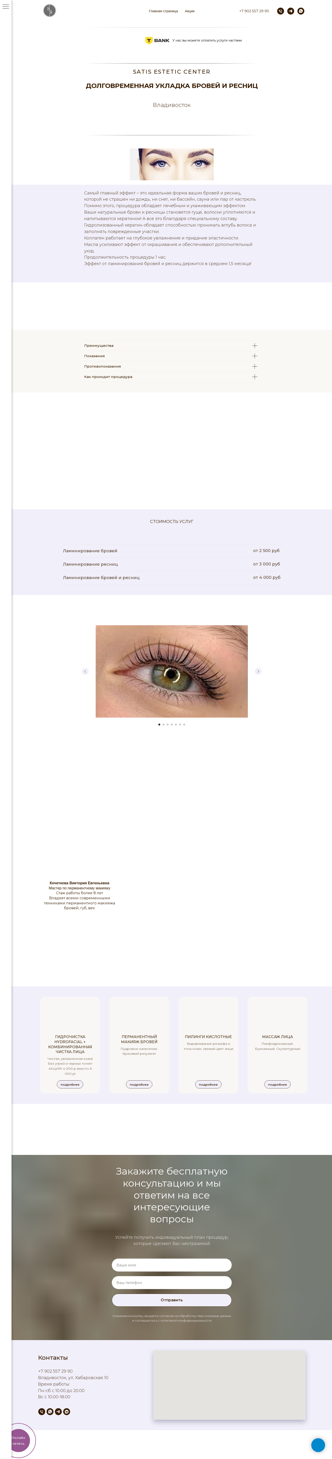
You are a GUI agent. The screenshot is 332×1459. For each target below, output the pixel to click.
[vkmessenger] (66, 1411)
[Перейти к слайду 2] (163, 724)
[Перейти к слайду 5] (176, 724)
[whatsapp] (300, 11)
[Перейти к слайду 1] (159, 724)
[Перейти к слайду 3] (168, 724)
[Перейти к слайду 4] (172, 724)
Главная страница (163, 11)
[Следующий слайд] (258, 671)
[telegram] (290, 11)
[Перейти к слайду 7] (184, 724)
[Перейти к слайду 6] (180, 724)
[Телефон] (280, 11)
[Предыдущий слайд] (85, 671)
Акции (190, 11)
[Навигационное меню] (6, 7)
